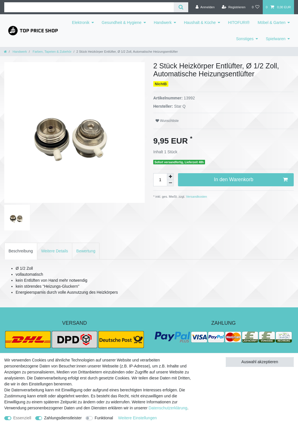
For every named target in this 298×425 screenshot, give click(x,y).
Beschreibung (21, 251)
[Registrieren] (234, 7)
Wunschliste (167, 121)
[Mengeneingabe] (160, 179)
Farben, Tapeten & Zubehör (52, 51)
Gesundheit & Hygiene (122, 22)
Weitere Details (54, 251)
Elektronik (80, 22)
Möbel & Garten (271, 22)
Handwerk (163, 22)
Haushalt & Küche (200, 22)
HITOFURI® (239, 22)
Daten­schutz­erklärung (167, 408)
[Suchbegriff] (89, 7)
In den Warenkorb (250, 179)
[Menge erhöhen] (170, 176)
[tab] (20, 251)
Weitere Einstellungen (137, 418)
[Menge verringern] (170, 183)
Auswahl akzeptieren (259, 361)
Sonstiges (244, 38)
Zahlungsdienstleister (63, 418)
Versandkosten (196, 196)
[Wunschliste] (255, 7)
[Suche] (181, 7)
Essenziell (22, 418)
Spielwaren (275, 38)
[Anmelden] (205, 7)
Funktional (104, 418)
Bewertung (85, 251)
